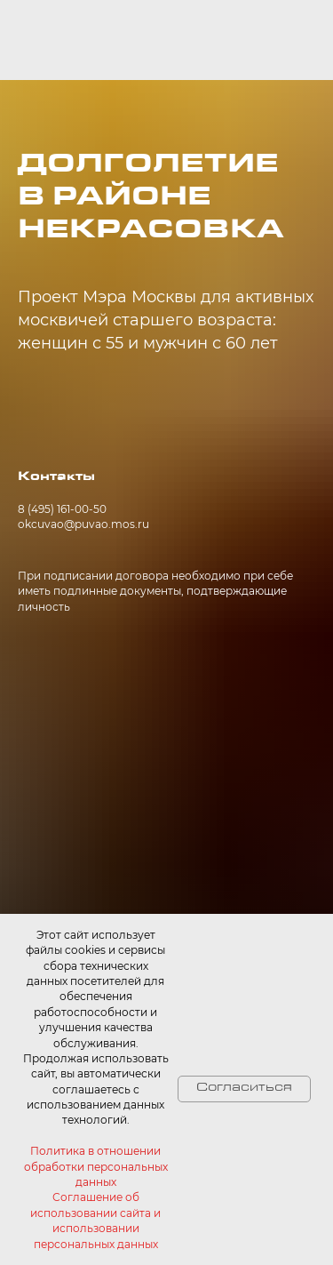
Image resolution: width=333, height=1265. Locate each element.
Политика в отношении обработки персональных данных (96, 1166)
